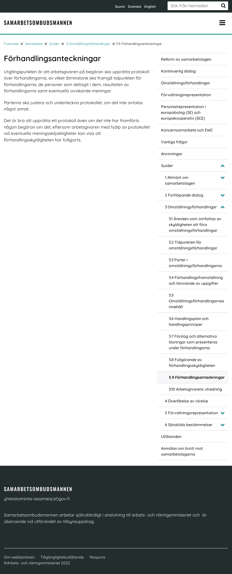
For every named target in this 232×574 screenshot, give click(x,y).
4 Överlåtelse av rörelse (186, 401)
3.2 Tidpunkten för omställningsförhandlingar (193, 245)
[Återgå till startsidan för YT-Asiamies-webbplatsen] (38, 22)
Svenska (134, 6)
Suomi (120, 6)
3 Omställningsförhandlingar (87, 44)
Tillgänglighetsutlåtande (62, 557)
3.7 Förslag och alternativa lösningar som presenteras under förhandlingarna (193, 342)
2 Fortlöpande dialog (184, 195)
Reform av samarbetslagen (186, 59)
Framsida (11, 44)
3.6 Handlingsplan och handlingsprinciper (189, 321)
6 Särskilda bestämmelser (188, 424)
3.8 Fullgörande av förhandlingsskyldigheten (192, 362)
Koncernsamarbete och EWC (187, 130)
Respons (97, 557)
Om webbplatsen (19, 557)
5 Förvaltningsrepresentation (191, 412)
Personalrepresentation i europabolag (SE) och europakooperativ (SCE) (183, 112)
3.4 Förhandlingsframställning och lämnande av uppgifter (196, 280)
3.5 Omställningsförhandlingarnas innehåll (196, 301)
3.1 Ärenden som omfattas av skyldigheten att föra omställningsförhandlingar (195, 224)
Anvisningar (171, 153)
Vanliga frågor (174, 141)
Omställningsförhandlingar (185, 82)
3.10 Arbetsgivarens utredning (195, 389)
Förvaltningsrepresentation (186, 94)
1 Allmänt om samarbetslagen (180, 180)
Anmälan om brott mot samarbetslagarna (182, 451)
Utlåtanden (171, 436)
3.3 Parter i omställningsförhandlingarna (195, 262)
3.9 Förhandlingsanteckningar (197, 377)
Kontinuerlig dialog (178, 71)
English (150, 6)
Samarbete (33, 44)
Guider (53, 44)
